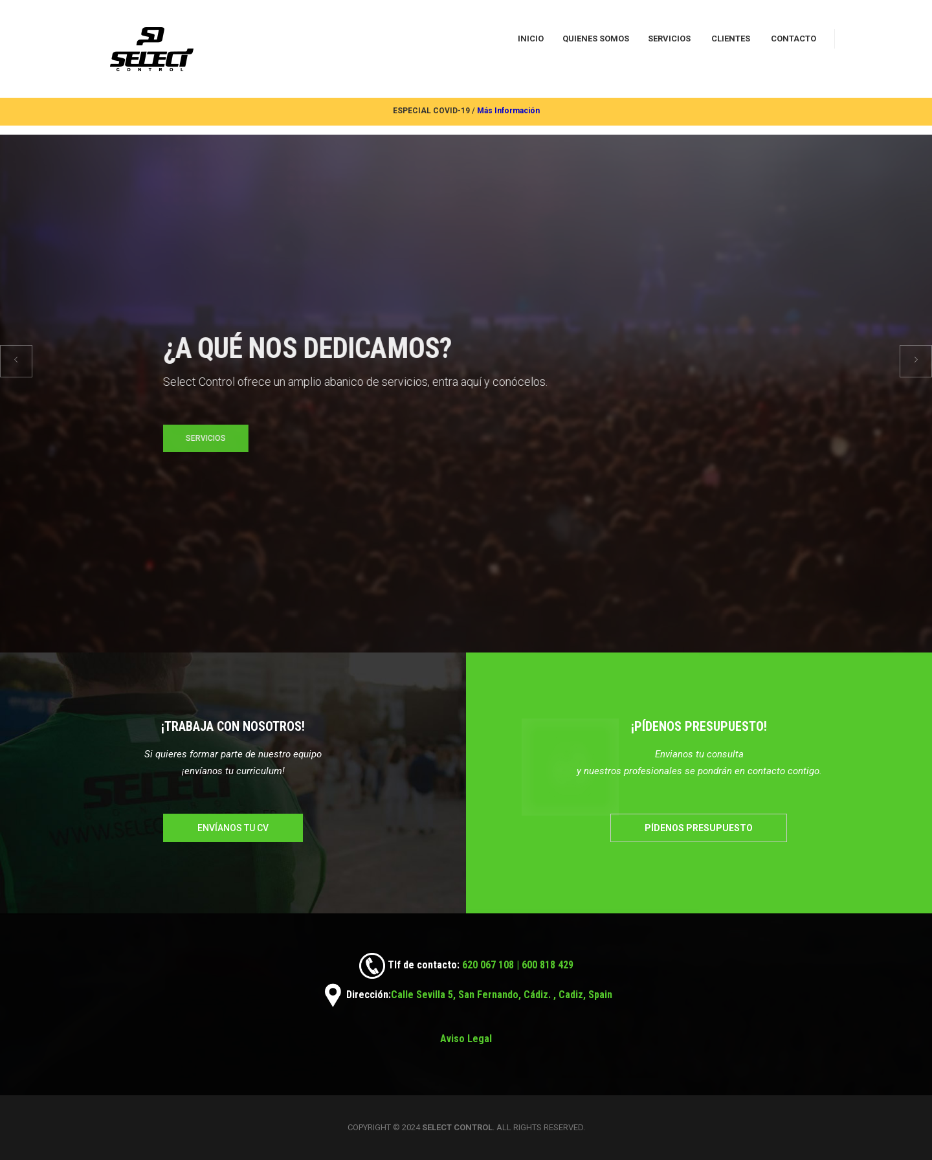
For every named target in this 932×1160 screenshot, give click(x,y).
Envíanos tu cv (233, 828)
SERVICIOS (669, 38)
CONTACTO (793, 38)
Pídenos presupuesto (699, 828)
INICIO (531, 38)
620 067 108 (487, 965)
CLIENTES (730, 38)
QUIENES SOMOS (595, 38)
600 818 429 (547, 965)
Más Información (508, 110)
